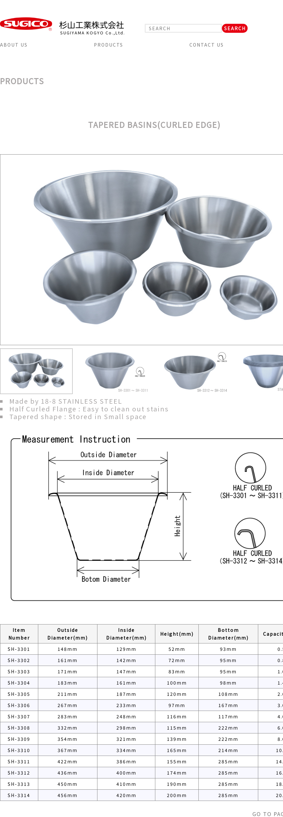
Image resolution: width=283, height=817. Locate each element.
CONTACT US (206, 44)
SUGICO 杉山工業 (62, 24)
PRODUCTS (108, 44)
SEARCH (235, 28)
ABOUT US (14, 44)
